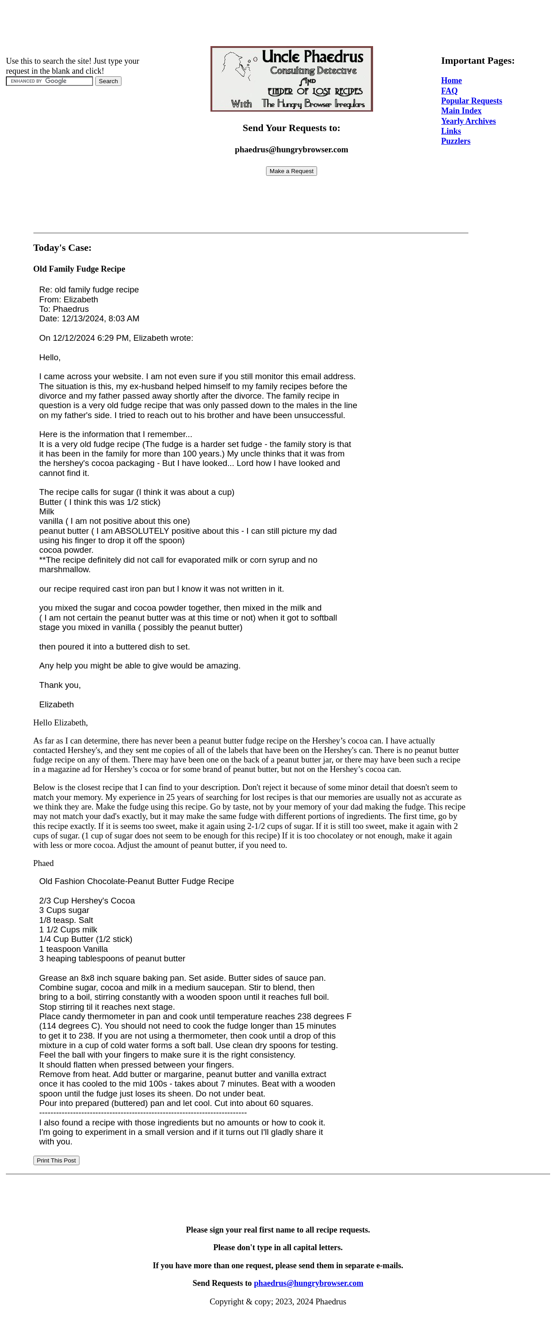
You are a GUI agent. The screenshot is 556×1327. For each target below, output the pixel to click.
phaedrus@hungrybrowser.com (308, 1283)
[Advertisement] (278, 24)
